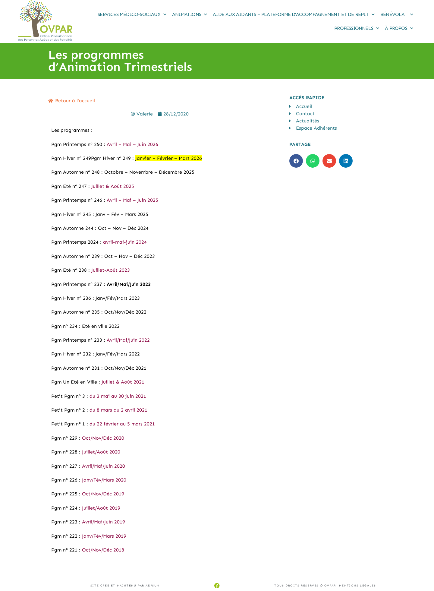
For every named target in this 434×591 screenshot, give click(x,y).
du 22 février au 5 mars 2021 (122, 424)
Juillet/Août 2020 (101, 452)
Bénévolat (396, 14)
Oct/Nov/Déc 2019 (103, 494)
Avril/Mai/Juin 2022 (128, 340)
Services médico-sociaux (132, 14)
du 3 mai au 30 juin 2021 (118, 396)
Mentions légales (357, 585)
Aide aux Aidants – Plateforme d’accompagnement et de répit (293, 14)
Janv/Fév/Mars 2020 (104, 480)
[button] (296, 161)
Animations (189, 14)
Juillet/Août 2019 (101, 508)
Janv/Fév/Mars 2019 (103, 536)
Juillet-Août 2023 (110, 270)
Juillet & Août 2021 (123, 382)
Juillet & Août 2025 (112, 186)
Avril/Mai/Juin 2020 (103, 466)
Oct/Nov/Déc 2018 (103, 550)
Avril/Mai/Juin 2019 (103, 522)
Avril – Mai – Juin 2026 (132, 144)
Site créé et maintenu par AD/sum (125, 585)
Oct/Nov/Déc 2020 (103, 438)
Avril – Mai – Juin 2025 (132, 200)
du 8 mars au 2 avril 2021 (118, 410)
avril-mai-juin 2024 (125, 242)
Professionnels (356, 28)
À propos (399, 28)
